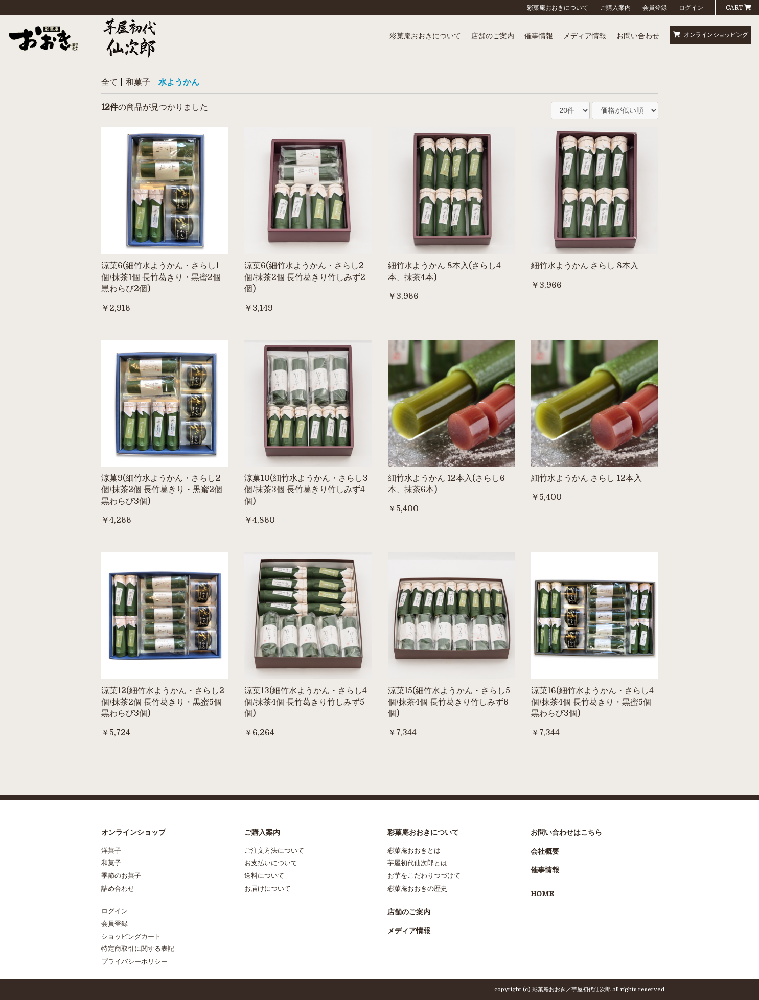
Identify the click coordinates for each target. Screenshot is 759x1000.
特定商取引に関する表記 (137, 948)
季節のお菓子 (121, 875)
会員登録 (654, 7)
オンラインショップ (133, 832)
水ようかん (178, 82)
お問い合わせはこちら (566, 832)
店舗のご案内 (492, 36)
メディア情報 (584, 36)
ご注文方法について (274, 850)
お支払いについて (270, 863)
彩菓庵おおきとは (414, 850)
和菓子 (138, 82)
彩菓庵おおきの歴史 (417, 888)
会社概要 (545, 851)
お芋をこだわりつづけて (424, 875)
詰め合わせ (117, 888)
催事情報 (538, 36)
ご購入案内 (615, 7)
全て (109, 82)
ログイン (691, 7)
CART (738, 7)
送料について (264, 875)
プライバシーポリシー (134, 961)
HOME (542, 894)
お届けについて (267, 888)
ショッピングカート (131, 936)
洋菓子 (111, 850)
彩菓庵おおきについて (557, 7)
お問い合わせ (637, 36)
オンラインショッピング (710, 34)
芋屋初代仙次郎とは (417, 863)
